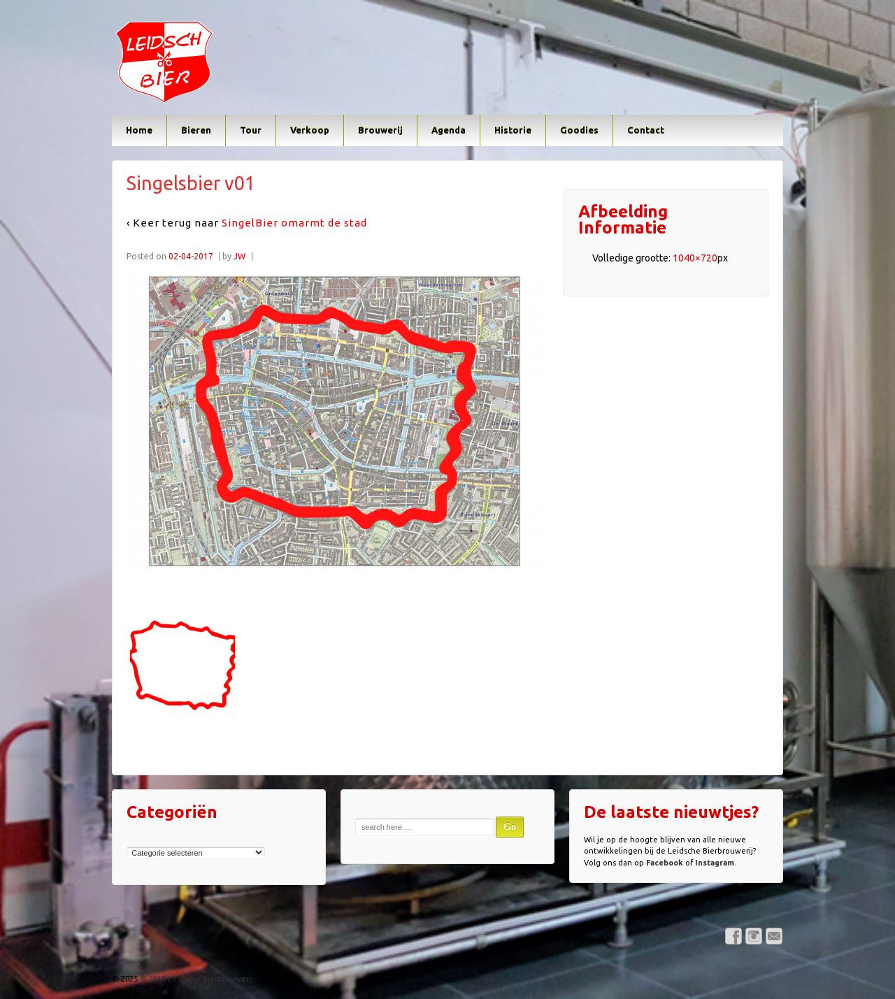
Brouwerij (380, 130)
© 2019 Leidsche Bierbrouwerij (195, 979)
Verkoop (309, 130)
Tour (251, 130)
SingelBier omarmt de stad (294, 223)
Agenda (448, 130)
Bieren (196, 130)
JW (239, 256)
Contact (645, 130)
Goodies (579, 130)
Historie (512, 130)
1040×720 (695, 258)
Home (139, 130)
